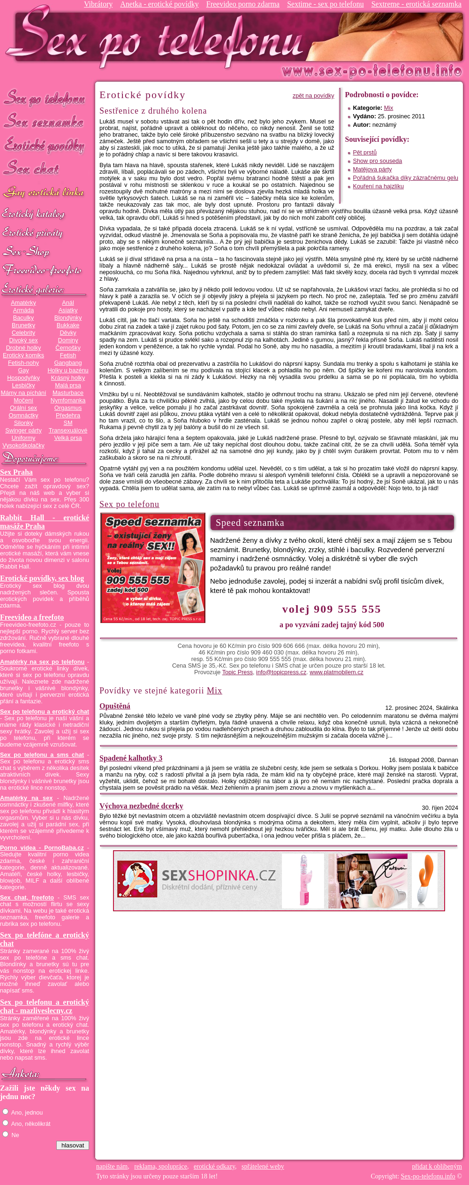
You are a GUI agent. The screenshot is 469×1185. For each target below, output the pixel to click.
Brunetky (23, 325)
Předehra (68, 415)
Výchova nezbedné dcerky (141, 806)
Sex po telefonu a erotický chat (44, 711)
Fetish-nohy (23, 363)
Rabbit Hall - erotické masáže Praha (44, 522)
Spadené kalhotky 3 (130, 758)
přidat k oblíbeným (437, 1166)
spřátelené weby (263, 1166)
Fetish (68, 355)
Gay (23, 370)
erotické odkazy (214, 1166)
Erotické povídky (44, 145)
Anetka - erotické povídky (159, 4)
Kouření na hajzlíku (378, 186)
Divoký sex (23, 340)
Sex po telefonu (44, 97)
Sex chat (44, 169)
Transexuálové (68, 430)
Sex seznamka (44, 121)
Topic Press (237, 672)
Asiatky (68, 310)
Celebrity (23, 333)
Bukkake (68, 325)
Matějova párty (372, 169)
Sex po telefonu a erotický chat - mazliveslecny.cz (44, 1006)
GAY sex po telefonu (44, 193)
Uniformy (24, 438)
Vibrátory (98, 4)
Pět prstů (365, 152)
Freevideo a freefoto (32, 617)
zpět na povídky (313, 95)
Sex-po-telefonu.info (428, 1176)
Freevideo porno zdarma (243, 4)
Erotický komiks (23, 355)
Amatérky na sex (26, 798)
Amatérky (23, 303)
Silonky (23, 423)
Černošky (67, 348)
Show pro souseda (377, 161)
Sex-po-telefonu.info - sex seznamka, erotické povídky (158, 36)
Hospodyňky (23, 378)
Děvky (68, 333)
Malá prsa (68, 385)
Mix (388, 108)
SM (68, 423)
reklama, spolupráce (160, 1166)
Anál (68, 303)
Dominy (68, 340)
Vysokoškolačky (23, 445)
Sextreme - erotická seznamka (416, 4)
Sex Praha (16, 472)
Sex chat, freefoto (27, 897)
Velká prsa (68, 438)
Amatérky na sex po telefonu (42, 662)
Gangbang (68, 363)
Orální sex (23, 408)
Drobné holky (23, 348)
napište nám (112, 1166)
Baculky (23, 318)
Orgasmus (68, 408)
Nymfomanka (68, 400)
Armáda (23, 310)
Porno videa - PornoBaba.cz (42, 848)
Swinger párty (23, 430)
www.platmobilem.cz (336, 672)
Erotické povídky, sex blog (42, 578)
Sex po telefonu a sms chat (42, 755)
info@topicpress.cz (281, 672)
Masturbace (68, 393)
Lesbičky (23, 385)
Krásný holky (68, 378)
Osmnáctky (23, 415)
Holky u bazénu (67, 370)
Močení (23, 400)
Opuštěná (114, 706)
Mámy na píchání (23, 393)
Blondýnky (68, 318)
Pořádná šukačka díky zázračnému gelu (405, 178)
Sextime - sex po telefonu (325, 4)
